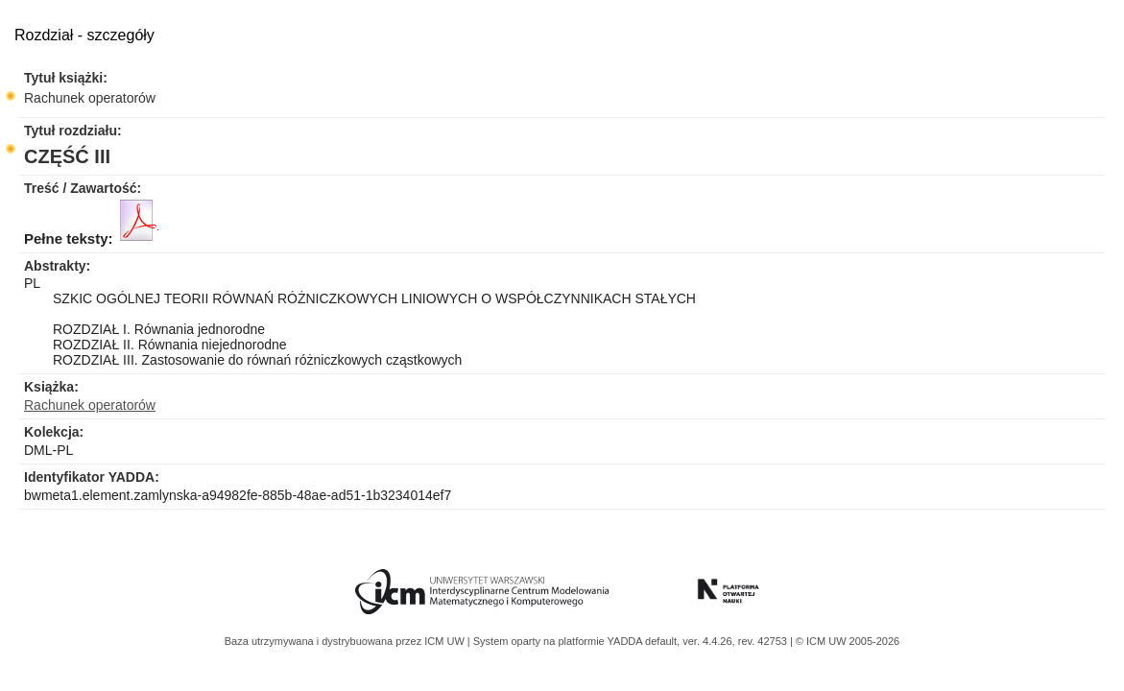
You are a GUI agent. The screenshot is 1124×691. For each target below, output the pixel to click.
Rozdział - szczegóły (84, 35)
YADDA (627, 641)
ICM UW (445, 641)
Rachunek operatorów (89, 98)
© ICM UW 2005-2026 (847, 641)
